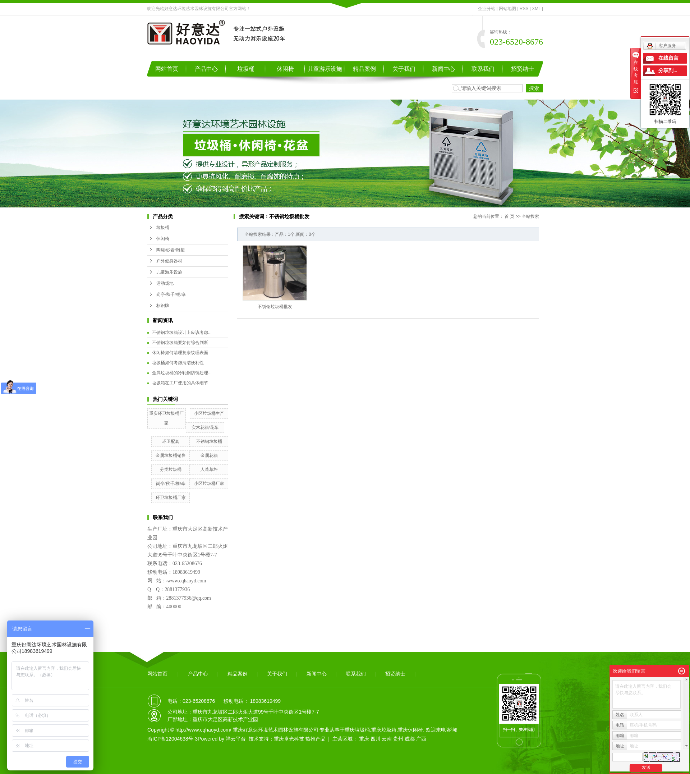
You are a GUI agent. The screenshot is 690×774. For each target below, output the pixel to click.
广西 (421, 739)
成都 (410, 739)
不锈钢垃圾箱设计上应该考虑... (182, 332)
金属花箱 (209, 455)
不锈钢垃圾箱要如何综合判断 (180, 342)
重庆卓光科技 (289, 739)
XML (536, 8)
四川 (376, 739)
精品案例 (364, 69)
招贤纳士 (522, 69)
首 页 (509, 216)
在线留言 (668, 58)
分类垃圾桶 (170, 469)
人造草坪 (209, 469)
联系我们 (483, 69)
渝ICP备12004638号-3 (172, 739)
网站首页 (166, 69)
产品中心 (206, 69)
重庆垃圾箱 (383, 730)
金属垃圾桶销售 (171, 455)
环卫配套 (170, 441)
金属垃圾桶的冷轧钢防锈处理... (182, 372)
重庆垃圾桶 (357, 730)
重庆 (364, 739)
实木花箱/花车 (205, 427)
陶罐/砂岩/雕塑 (170, 249)
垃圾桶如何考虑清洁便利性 (178, 362)
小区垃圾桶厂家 (209, 483)
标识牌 (162, 305)
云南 (387, 739)
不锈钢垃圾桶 (209, 441)
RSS (524, 8)
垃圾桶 (245, 69)
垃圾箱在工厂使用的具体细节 (180, 382)
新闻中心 (443, 69)
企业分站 (486, 8)
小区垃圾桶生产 (209, 413)
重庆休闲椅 (410, 730)
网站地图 (507, 8)
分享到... (667, 70)
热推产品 (315, 739)
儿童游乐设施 (325, 69)
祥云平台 (236, 739)
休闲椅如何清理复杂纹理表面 (180, 352)
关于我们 (403, 69)
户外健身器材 (169, 261)
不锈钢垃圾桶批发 (275, 306)
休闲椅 (285, 69)
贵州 (398, 739)
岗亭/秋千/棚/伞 (171, 294)
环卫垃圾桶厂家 (171, 497)
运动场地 (165, 283)
